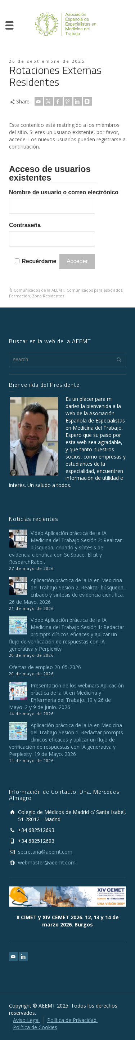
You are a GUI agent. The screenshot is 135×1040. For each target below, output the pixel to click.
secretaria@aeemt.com (45, 851)
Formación (19, 295)
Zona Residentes (48, 295)
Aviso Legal (26, 1020)
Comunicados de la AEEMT (39, 290)
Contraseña (25, 225)
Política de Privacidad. (72, 1020)
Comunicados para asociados (94, 290)
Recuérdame (39, 261)
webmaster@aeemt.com (47, 862)
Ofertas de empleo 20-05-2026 (45, 667)
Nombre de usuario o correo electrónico (63, 192)
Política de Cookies (35, 1027)
